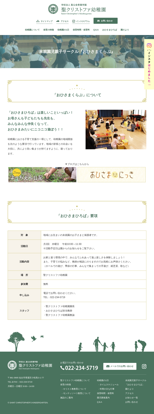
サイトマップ (46, 21)
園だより (125, 30)
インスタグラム (83, 21)
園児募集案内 (103, 398)
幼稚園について (32, 30)
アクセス (65, 21)
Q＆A (96, 30)
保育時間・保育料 (81, 30)
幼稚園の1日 (63, 30)
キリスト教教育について (74, 389)
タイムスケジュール (109, 384)
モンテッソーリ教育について (77, 393)
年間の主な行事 (107, 389)
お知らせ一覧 (131, 398)
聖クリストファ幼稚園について (75, 380)
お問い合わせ (107, 21)
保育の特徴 (48, 30)
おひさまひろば (109, 30)
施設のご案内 (66, 398)
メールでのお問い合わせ (121, 366)
